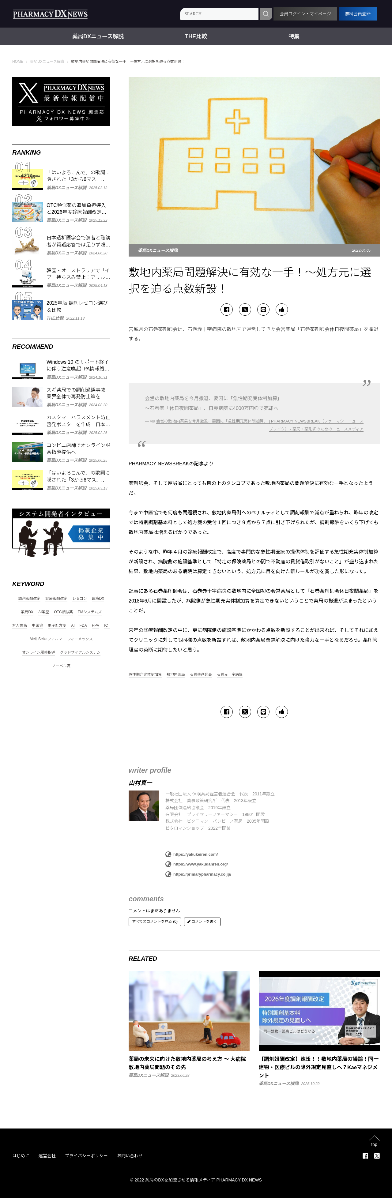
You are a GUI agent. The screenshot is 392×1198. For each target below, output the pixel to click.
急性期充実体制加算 (145, 675)
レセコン (79, 599)
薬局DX (27, 612)
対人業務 (19, 626)
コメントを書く (202, 921)
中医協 (37, 626)
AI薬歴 (43, 612)
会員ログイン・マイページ (305, 13)
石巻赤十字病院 (230, 675)
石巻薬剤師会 (201, 675)
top (374, 1144)
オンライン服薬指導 (38, 653)
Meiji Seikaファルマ (46, 639)
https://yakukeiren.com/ (191, 854)
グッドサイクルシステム (80, 653)
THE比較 (196, 36)
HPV (96, 626)
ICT (107, 626)
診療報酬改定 (56, 599)
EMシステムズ (90, 612)
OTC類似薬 (63, 612)
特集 (294, 36)
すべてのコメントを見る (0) (155, 921)
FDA (83, 626)
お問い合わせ (130, 1155)
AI (72, 626)
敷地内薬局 (176, 675)
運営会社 (47, 1155)
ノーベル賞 (61, 666)
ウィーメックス (80, 639)
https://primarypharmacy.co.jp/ (198, 874)
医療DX (98, 599)
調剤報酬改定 (29, 599)
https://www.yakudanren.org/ (196, 864)
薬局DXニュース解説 (98, 36)
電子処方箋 (57, 626)
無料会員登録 (358, 13)
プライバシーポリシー (86, 1155)
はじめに (20, 1155)
